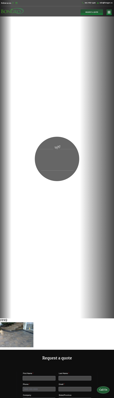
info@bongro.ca (106, 3)
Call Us (103, 390)
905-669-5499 (90, 3)
